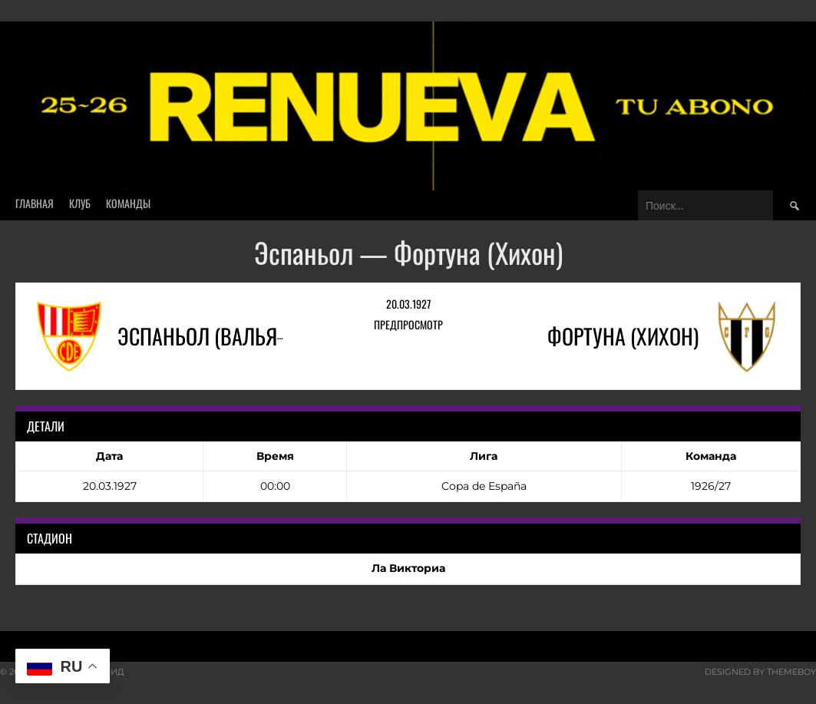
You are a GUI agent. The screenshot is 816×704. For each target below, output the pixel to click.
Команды (128, 203)
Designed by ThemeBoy (760, 671)
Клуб (80, 203)
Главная (34, 203)
